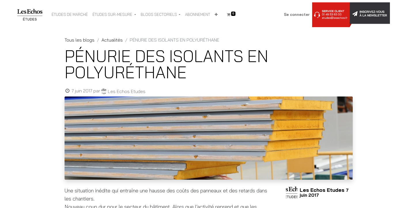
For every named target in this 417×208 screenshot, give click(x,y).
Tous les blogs (80, 40)
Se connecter (297, 14)
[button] (216, 15)
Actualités (112, 40)
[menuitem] (69, 15)
